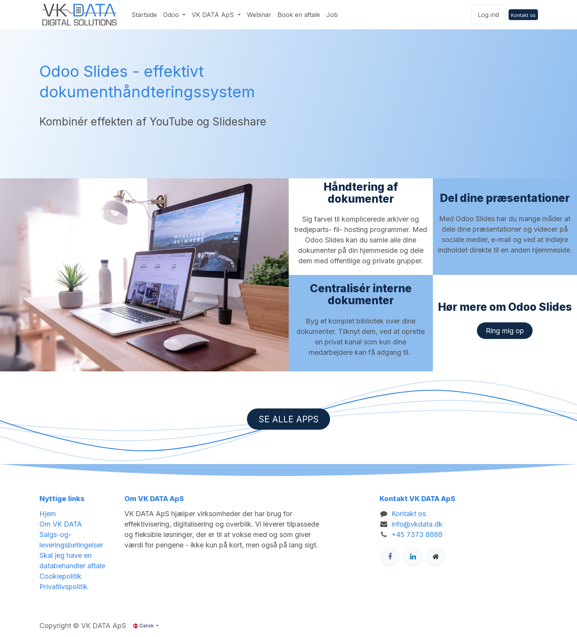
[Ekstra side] (435, 556)
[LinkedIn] (412, 556)
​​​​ (505, 331)
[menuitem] (144, 14)
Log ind (488, 15)
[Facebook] (390, 556)
